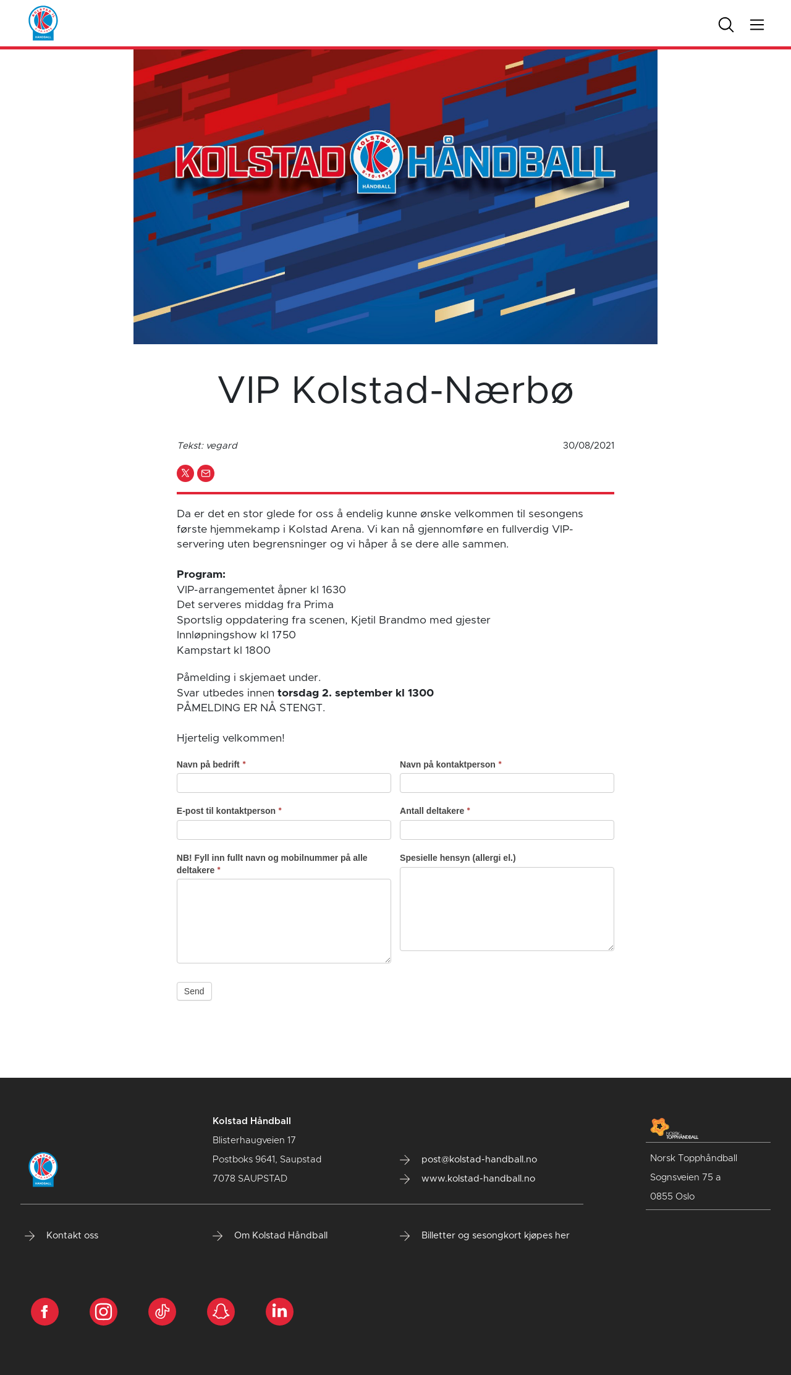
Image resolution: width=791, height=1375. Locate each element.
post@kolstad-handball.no (468, 1160)
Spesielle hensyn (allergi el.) (458, 858)
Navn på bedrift (211, 764)
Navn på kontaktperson (451, 764)
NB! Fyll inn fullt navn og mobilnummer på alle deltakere (272, 864)
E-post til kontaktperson (229, 811)
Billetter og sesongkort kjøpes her (485, 1236)
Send (194, 991)
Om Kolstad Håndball (270, 1236)
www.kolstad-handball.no (467, 1179)
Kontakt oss (61, 1236)
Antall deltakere (435, 811)
